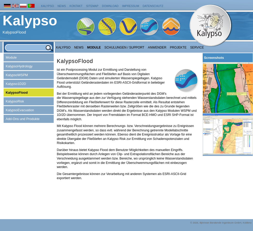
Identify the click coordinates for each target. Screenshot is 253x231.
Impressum (130, 5)
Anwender (157, 47)
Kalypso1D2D (16, 84)
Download (110, 5)
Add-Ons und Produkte (22, 119)
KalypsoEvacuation (20, 110)
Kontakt (76, 5)
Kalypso (47, 5)
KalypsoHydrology (107, 30)
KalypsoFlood (160, 30)
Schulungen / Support (124, 47)
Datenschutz (153, 5)
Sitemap (92, 5)
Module (94, 47)
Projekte (178, 47)
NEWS (79, 47)
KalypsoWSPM (135, 30)
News (62, 5)
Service (197, 47)
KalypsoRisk (185, 30)
